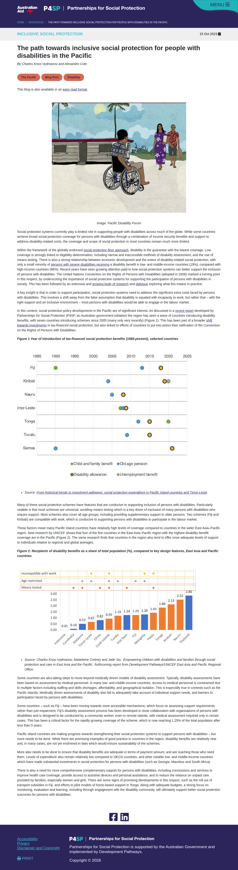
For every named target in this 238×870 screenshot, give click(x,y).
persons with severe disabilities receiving (80, 264)
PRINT (25, 858)
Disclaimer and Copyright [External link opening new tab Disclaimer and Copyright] (38, 848)
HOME (20, 22)
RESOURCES (36, 22)
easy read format (75, 89)
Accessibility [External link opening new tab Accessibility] (27, 839)
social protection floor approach (106, 250)
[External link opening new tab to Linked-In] (124, 817)
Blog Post (51, 77)
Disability (73, 77)
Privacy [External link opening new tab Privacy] (23, 843)
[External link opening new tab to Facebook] (113, 817)
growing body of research (110, 284)
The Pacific (28, 77)
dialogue (142, 284)
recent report (184, 311)
